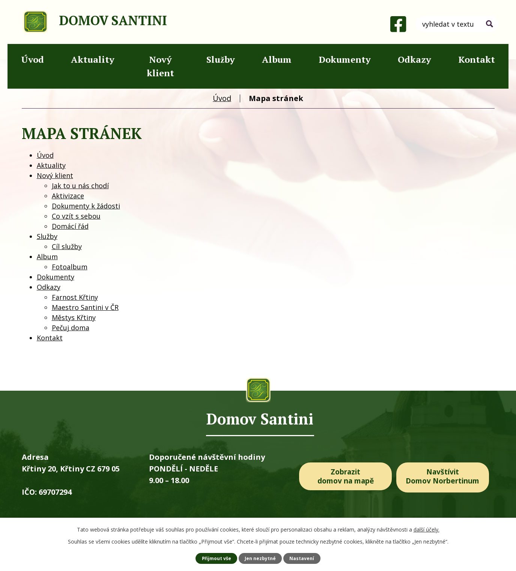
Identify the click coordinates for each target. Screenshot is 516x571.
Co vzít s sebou (76, 216)
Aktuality (92, 59)
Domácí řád (70, 226)
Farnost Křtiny (75, 297)
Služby (220, 59)
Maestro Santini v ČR (85, 307)
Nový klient (160, 66)
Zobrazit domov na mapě (345, 476)
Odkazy (414, 59)
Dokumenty (345, 59)
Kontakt (476, 59)
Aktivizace (68, 195)
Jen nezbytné (261, 558)
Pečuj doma (70, 327)
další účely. (426, 529)
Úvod (32, 59)
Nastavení (302, 558)
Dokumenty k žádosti (86, 205)
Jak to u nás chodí (80, 185)
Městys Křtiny (74, 317)
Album (277, 59)
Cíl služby (67, 246)
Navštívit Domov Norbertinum (445, 476)
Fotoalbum (69, 266)
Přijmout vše (216, 558)
